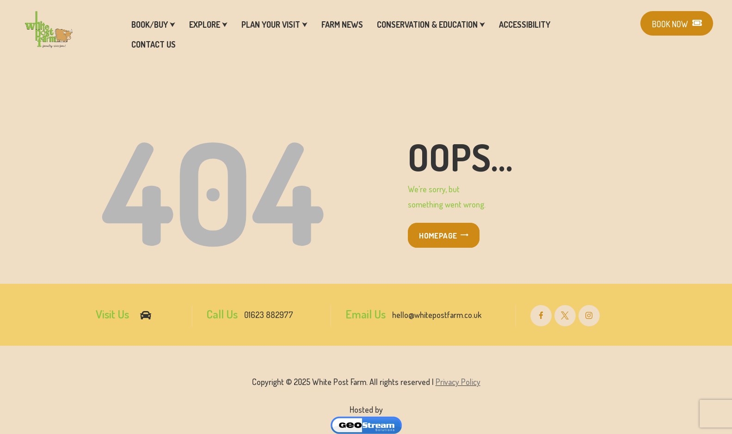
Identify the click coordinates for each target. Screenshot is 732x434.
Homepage (438, 235)
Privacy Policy (458, 382)
